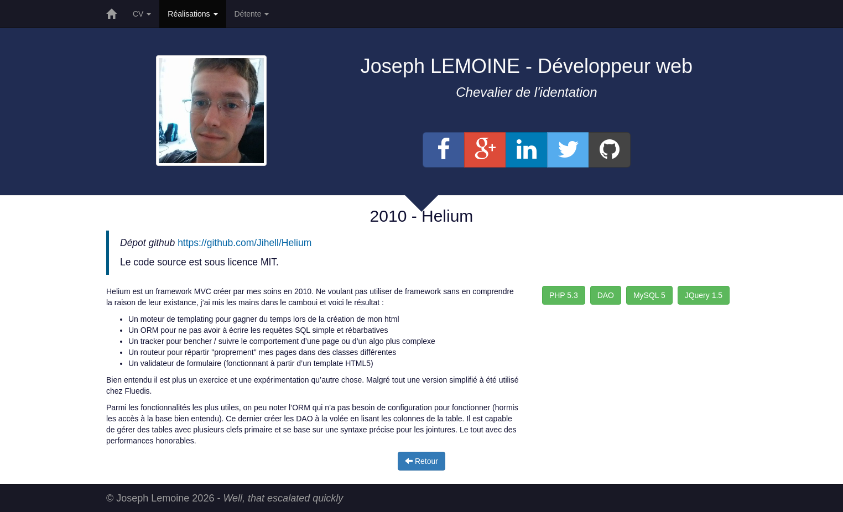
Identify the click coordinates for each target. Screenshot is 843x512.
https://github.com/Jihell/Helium (244, 242)
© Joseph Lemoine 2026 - (224, 498)
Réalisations (192, 13)
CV (142, 13)
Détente (252, 13)
